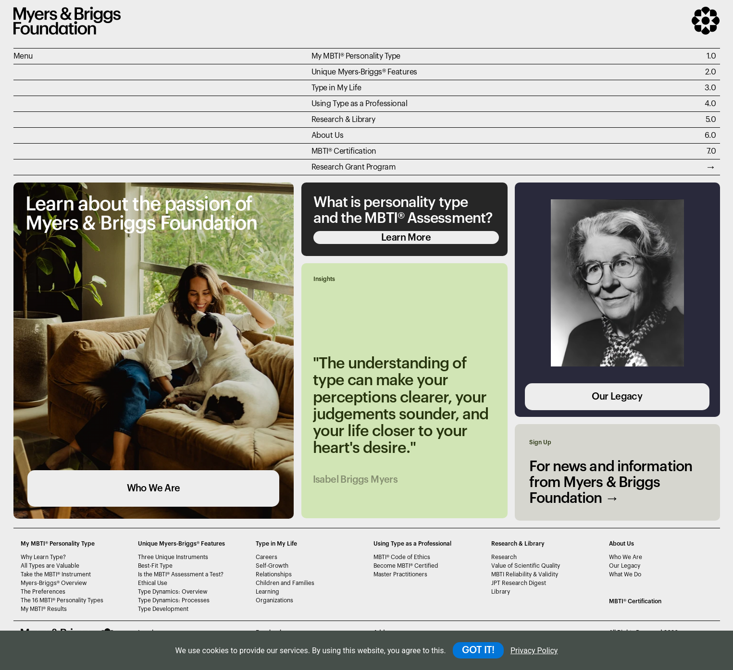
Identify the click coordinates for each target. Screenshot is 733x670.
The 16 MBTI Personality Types (62, 600)
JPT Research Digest (518, 583)
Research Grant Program (353, 167)
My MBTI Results (44, 609)
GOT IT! (478, 650)
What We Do (625, 574)
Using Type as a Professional (359, 104)
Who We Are (153, 488)
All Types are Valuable (50, 566)
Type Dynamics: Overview (173, 592)
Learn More (406, 238)
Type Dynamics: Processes (174, 600)
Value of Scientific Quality (525, 566)
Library (500, 592)
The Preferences (43, 592)
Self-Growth (272, 566)
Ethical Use (152, 583)
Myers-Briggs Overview (54, 583)
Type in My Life (336, 88)
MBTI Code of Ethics (401, 557)
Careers (266, 557)
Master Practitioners (400, 574)
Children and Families (285, 583)
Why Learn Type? (43, 557)
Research (504, 557)
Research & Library (343, 119)
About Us (327, 135)
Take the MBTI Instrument (56, 574)
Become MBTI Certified (405, 566)
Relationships (274, 574)
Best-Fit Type (155, 566)
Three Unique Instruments (173, 557)
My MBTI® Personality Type (355, 56)
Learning (267, 592)
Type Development (163, 609)
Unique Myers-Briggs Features (364, 72)
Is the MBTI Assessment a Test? (181, 574)
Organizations (274, 600)
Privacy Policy (534, 650)
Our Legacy (617, 397)
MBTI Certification (343, 151)
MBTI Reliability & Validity (524, 574)
